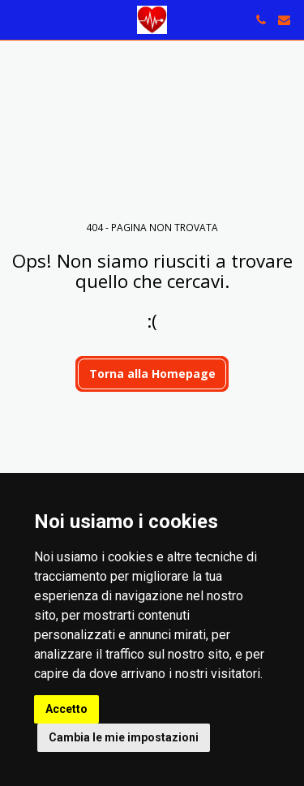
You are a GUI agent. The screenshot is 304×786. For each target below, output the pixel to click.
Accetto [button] (66, 708)
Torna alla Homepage (152, 373)
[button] (18, 19)
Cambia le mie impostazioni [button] (124, 737)
